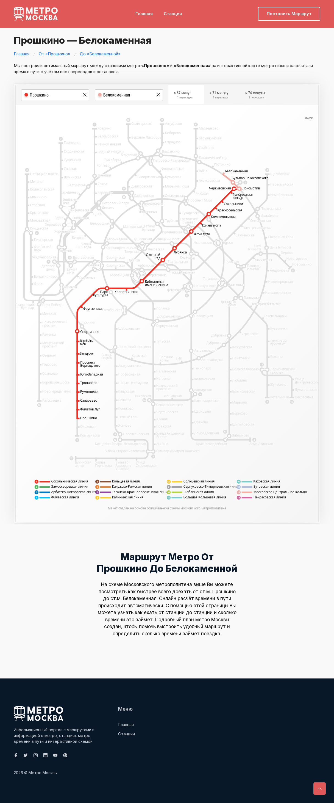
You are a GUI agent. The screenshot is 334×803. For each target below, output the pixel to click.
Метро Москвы (43, 772)
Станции (173, 12)
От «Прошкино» (54, 53)
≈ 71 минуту (219, 96)
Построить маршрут (289, 12)
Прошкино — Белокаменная (86, 40)
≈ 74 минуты (255, 96)
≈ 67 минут (183, 96)
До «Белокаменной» (100, 53)
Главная (144, 12)
